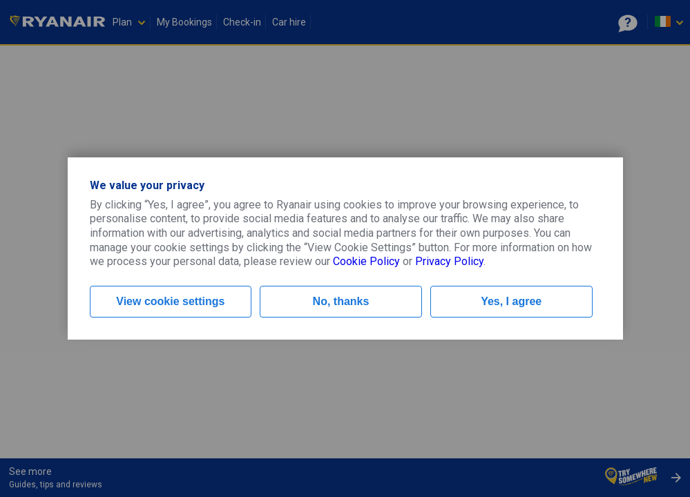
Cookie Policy (366, 261)
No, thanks (341, 301)
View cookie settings (170, 301)
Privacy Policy (449, 261)
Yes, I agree (511, 301)
